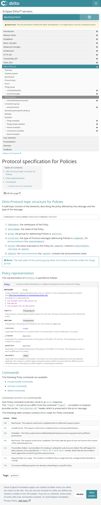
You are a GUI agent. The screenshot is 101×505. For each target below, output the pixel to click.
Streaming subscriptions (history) (17, 110)
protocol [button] (14, 475)
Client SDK (50, 62)
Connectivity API (50, 58)
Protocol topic (10, 80)
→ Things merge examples (51, 124)
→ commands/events (51, 90)
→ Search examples (12, 134)
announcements (15, 241)
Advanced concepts (50, 47)
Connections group (12, 104)
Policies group (10, 97)
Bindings (8, 114)
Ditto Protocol (50, 66)
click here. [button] (23, 501)
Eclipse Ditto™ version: (18, 11)
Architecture (50, 51)
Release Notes (50, 35)
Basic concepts (50, 43)
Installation (50, 39)
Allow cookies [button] (91, 494)
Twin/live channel (11, 73)
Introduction (50, 31)
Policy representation (15, 178)
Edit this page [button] (11, 193)
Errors (7, 84)
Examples (8, 117)
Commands (11, 182)
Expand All (17, 153)
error (49, 402)
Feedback (7, 149)
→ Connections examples (51, 131)
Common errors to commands (20, 186)
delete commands (16, 390)
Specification (9, 77)
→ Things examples (51, 121)
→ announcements (51, 107)
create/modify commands (20, 381)
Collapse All (6, 153)
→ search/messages (51, 94)
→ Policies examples (51, 127)
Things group (10, 87)
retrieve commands (17, 386)
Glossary (7, 145)
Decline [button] (80, 494)
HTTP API (50, 54)
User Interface (9, 138)
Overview (8, 70)
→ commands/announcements (51, 100)
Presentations (9, 141)
